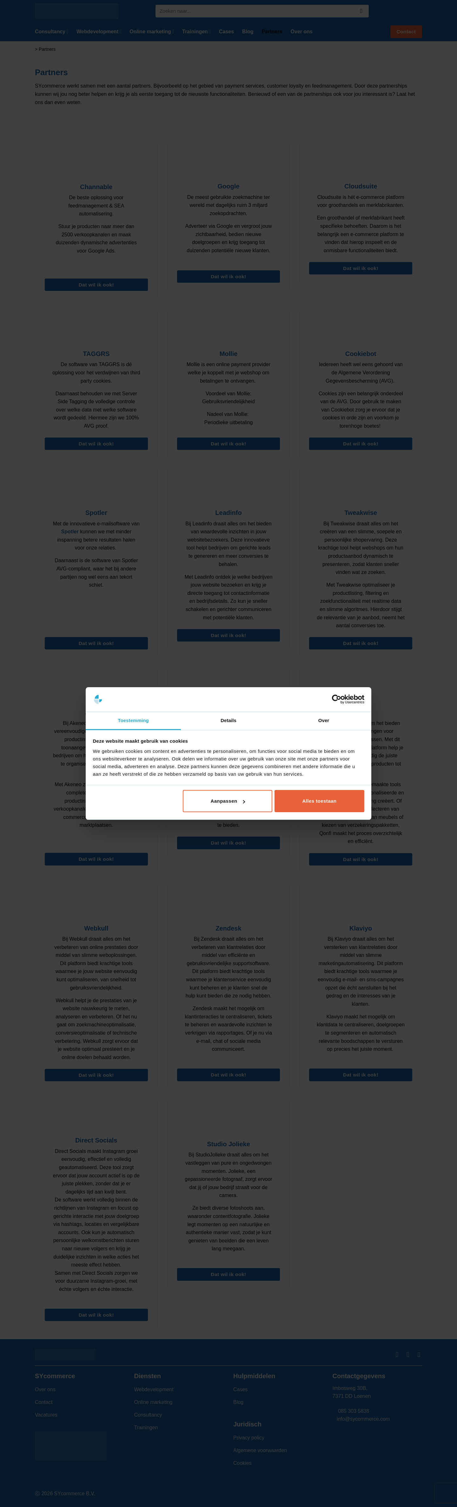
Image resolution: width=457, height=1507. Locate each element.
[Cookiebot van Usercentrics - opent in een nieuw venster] (336, 699)
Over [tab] (323, 720)
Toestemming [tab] (133, 720)
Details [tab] (228, 720)
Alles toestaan (319, 801)
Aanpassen (227, 801)
